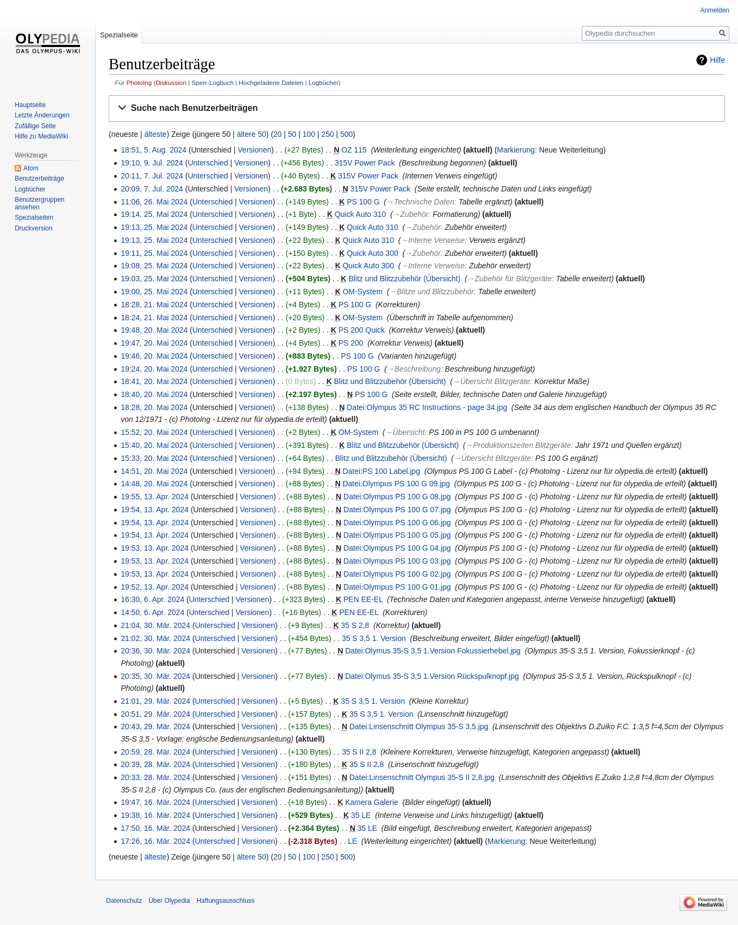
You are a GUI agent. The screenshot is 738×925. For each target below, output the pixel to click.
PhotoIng (139, 82)
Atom (30, 168)
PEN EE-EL (363, 599)
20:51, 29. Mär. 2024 (155, 714)
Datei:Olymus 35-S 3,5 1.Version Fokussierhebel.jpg (433, 650)
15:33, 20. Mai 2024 (154, 458)
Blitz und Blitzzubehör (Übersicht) (405, 278)
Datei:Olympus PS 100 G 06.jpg (396, 522)
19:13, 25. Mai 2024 (154, 227)
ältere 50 (251, 134)
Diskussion (171, 82)
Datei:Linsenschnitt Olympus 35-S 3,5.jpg (418, 726)
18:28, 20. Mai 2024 (154, 407)
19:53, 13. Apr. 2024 (154, 548)
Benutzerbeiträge (39, 178)
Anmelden (714, 10)
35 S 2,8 (355, 625)
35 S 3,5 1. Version (373, 638)
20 (278, 134)
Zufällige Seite (35, 126)
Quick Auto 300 (372, 253)
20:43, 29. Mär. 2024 (155, 726)
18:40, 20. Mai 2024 (154, 394)
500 (346, 134)
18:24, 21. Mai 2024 (154, 317)
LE (352, 841)
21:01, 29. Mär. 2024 (155, 701)
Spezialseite (119, 35)
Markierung (516, 150)
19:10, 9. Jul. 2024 (152, 162)
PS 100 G (363, 201)
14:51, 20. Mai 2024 (154, 471)
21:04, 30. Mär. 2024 (155, 625)
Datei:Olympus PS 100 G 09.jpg (396, 483)
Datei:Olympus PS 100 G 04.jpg (396, 548)
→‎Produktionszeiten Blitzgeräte (518, 445)
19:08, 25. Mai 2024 (154, 265)
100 (309, 134)
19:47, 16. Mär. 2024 (155, 802)
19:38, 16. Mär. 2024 (155, 815)
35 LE (361, 815)
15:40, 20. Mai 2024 (154, 445)
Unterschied (208, 162)
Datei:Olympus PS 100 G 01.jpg (396, 587)
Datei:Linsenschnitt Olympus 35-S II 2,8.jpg (421, 777)
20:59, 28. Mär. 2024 (155, 752)
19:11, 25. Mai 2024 (154, 253)
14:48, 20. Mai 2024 (154, 483)
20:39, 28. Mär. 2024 (155, 764)
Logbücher (324, 82)
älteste (155, 134)
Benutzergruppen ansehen (39, 203)
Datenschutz (124, 900)
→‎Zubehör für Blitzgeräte (509, 278)
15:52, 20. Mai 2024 (154, 432)
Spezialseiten (34, 217)
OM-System (363, 291)
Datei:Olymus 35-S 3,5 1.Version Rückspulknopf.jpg (431, 676)
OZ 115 (354, 150)
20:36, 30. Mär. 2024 (155, 650)
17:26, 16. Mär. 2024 (155, 841)
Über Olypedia (169, 900)
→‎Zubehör (410, 214)
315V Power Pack (365, 162)
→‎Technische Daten (421, 201)
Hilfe (717, 60)
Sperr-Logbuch (212, 82)
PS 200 (350, 343)
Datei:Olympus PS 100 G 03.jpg (396, 561)
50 (292, 134)
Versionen (254, 150)
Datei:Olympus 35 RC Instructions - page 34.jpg (427, 407)
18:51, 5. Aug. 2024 (153, 150)
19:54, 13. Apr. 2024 (154, 509)
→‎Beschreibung (414, 369)
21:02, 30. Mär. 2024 (155, 638)
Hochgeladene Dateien (271, 82)
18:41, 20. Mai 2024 (154, 381)
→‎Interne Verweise (433, 240)
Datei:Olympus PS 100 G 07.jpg (396, 509)
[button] (417, 108)
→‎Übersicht (404, 432)
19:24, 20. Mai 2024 (154, 369)
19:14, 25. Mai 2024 (154, 214)
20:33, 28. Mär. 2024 (155, 777)
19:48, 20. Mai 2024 (154, 330)
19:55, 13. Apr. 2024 (154, 496)
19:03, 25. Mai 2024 (154, 278)
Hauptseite (30, 105)
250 (327, 134)
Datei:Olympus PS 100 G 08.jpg (396, 496)
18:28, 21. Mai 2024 (154, 304)
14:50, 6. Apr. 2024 (152, 612)
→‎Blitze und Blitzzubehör (431, 291)
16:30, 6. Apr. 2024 (152, 599)
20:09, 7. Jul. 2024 (152, 188)
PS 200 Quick (361, 330)
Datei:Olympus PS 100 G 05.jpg (396, 535)
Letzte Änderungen (42, 115)
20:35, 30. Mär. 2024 (155, 676)
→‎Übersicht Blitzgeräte (491, 381)
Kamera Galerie (371, 802)
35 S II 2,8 (359, 752)
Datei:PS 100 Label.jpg (381, 471)
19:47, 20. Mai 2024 (154, 343)
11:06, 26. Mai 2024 (154, 201)
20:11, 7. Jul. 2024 (152, 175)
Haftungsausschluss (225, 900)
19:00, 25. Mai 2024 (154, 291)
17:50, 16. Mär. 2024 (155, 828)
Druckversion (33, 228)
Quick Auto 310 (360, 214)
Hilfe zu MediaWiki (41, 136)
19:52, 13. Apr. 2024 (154, 587)
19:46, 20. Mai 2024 (154, 356)
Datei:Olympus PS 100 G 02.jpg (396, 574)
